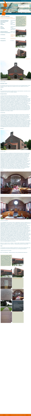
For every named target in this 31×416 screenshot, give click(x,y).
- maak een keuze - (22, 5)
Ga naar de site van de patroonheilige (6, 17)
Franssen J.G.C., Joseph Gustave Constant (13, 35)
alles (19, 10)
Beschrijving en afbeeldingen (17, 278)
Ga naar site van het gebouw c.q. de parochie (7, 18)
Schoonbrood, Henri (14, 38)
